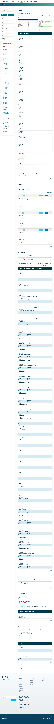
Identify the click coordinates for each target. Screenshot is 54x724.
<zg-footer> (5, 74)
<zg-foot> (4, 73)
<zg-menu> (5, 88)
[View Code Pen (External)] (22, 697)
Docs (20, 682)
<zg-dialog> (5, 67)
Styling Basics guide (29, 265)
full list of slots (44, 639)
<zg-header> (5, 79)
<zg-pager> (5, 92)
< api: (21, 668)
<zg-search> (5, 97)
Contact (32, 680)
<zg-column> (5, 63)
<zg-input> (4, 82)
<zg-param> (5, 93)
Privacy (31, 684)
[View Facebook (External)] (22, 700)
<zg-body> (4, 53)
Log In (43, 678)
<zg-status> (5, 103)
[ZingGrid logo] (4, 718)
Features (20, 678)
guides (5, 28)
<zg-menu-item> (5, 87)
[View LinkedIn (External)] (20, 697)
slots (4, 44)
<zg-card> (4, 57)
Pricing (20, 686)
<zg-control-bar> (5, 64)
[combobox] (7, 10)
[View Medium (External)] (27, 697)
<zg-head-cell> (5, 77)
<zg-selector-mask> (6, 99)
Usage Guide (5, 48)
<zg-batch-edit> (5, 52)
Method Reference (6, 118)
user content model (6, 40)
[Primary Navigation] (24, 1)
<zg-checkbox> (5, 59)
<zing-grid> (5, 50)
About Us (32, 678)
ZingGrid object (5, 122)
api (4, 38)
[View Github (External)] (25, 697)
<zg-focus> (5, 72)
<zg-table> (4, 104)
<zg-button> (5, 54)
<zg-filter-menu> (5, 69)
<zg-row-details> (5, 94)
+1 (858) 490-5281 (5, 682)
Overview (4, 14)
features (5, 31)
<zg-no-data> (5, 89)
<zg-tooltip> (5, 107)
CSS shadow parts (6, 113)
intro (4, 39)
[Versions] (8, 8)
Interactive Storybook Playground (24, 13)
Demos (20, 680)
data (4, 22)
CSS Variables (5, 112)
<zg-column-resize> (6, 62)
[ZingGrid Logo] (6, 676)
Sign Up (43, 680)
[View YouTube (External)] (20, 700)
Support (20, 684)
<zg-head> (4, 78)
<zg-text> (4, 106)
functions (4, 123)
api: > (47, 668)
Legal (31, 682)
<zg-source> (5, 102)
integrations (6, 35)
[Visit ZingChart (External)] (22, 707)
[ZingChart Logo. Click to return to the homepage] (5, 1)
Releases (11, 14)
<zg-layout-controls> (6, 83)
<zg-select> (5, 98)
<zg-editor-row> (5, 68)
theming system (5, 114)
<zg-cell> (4, 58)
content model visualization (7, 43)
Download (21, 688)
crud (4, 25)
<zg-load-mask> (5, 84)
